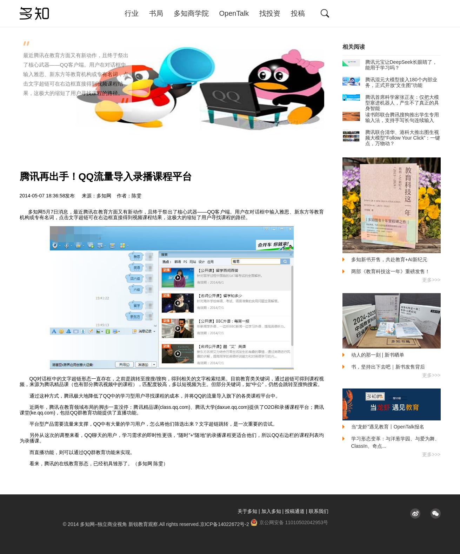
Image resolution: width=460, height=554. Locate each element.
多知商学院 (191, 13)
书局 (156, 13)
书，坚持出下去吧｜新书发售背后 (388, 367)
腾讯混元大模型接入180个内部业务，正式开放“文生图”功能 (389, 82)
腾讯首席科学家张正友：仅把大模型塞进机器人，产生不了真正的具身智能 (390, 102)
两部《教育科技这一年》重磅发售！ (390, 271)
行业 (132, 13)
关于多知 (247, 511)
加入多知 (271, 511)
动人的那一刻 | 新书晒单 (377, 355)
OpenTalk (234, 13)
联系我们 (318, 511)
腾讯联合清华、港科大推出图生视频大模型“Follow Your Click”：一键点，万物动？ (391, 137)
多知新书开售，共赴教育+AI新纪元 (389, 259)
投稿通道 (295, 511)
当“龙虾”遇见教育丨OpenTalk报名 (387, 427)
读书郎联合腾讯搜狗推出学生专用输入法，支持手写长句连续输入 (390, 117)
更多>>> (431, 280)
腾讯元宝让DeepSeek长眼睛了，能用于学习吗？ (389, 64)
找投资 (269, 13)
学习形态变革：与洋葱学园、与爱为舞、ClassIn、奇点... (395, 442)
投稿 (298, 13)
